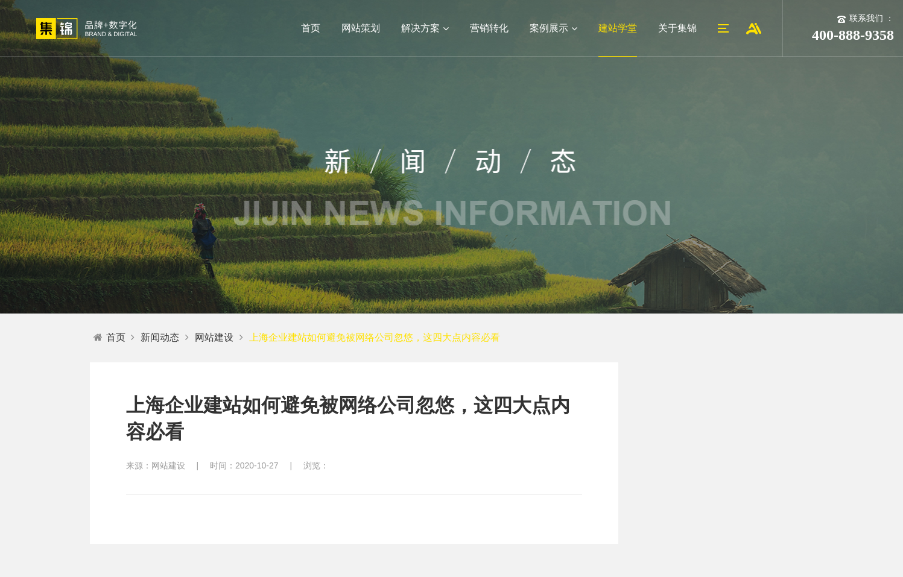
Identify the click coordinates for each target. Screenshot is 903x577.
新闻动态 (160, 337)
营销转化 (489, 28)
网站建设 (214, 337)
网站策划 (360, 28)
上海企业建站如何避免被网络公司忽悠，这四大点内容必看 (374, 337)
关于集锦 (677, 28)
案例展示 (553, 28)
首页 (310, 28)
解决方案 (425, 28)
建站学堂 (617, 28)
